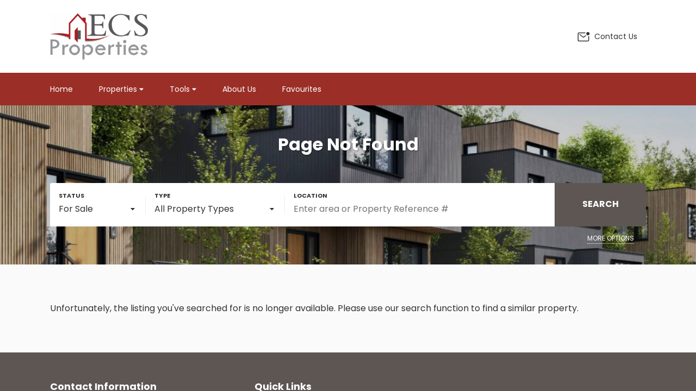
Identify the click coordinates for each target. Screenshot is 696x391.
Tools (183, 89)
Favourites (301, 89)
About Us (239, 89)
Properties (121, 89)
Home (61, 89)
